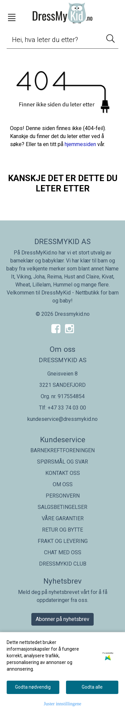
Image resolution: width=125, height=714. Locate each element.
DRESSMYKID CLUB (62, 564)
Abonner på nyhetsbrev (62, 619)
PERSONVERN (63, 496)
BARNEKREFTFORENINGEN (62, 450)
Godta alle (92, 687)
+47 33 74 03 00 (67, 408)
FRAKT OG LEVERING (63, 541)
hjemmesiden (80, 144)
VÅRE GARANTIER (63, 518)
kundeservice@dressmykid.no (62, 419)
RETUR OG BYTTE (62, 530)
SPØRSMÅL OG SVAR (62, 462)
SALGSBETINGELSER (62, 507)
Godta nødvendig (33, 687)
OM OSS (63, 484)
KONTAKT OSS (62, 473)
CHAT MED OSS (62, 552)
